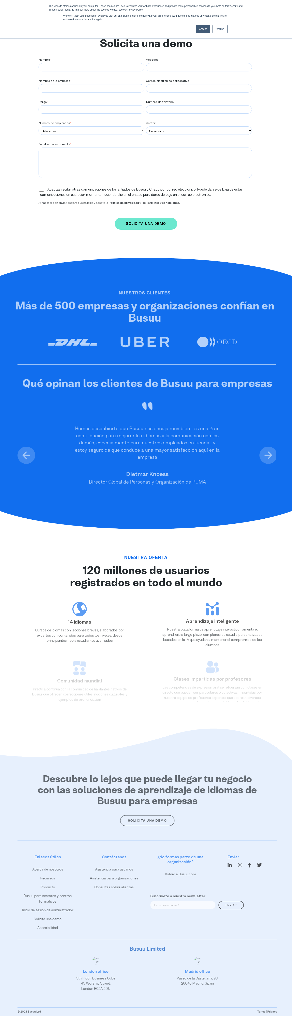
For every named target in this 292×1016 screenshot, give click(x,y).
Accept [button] (203, 29)
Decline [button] (220, 29)
